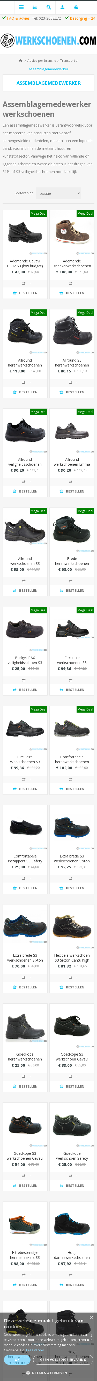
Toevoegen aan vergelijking (25, 283)
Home (20, 61)
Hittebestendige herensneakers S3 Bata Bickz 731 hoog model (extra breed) (25, 1260)
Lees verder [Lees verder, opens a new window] (35, 1350)
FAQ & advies (18, 18)
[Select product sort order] (58, 193)
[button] (48, 1372)
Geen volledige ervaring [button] (63, 1359)
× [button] (91, 1318)
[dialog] (48, 1347)
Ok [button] (17, 1359)
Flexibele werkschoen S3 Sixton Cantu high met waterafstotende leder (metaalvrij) (72, 962)
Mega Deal (38, 213)
